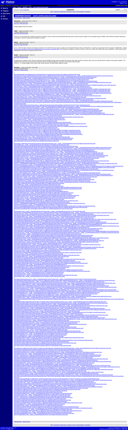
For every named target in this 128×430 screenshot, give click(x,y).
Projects (19, 7)
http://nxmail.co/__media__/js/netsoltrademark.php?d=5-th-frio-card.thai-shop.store (36, 127)
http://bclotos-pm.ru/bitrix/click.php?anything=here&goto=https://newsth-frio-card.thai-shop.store (39, 118)
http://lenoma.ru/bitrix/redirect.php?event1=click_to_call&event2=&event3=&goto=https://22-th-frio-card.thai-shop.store (45, 343)
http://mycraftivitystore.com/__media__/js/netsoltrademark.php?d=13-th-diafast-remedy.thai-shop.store (41, 414)
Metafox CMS (10, 428)
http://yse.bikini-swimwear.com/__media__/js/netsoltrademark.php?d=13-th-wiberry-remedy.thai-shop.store (42, 137)
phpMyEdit (25, 7)
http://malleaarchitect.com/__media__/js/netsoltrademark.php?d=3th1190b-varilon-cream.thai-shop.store (41, 256)
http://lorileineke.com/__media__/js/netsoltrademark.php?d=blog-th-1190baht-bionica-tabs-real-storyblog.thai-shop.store (45, 275)
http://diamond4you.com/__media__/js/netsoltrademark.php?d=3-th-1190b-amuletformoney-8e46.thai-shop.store (43, 138)
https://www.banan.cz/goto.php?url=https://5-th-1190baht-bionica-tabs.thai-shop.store (36, 141)
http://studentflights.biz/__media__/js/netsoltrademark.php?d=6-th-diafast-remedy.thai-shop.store (39, 404)
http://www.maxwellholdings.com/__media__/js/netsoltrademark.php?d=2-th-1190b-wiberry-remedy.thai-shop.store (44, 413)
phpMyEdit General (23, 15)
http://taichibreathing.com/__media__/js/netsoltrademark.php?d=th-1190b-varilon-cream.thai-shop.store (41, 125)
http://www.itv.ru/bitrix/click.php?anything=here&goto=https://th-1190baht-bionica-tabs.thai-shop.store (40, 401)
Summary (69, 11)
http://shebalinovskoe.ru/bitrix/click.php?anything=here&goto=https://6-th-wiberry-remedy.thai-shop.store (41, 341)
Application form (124, 427)
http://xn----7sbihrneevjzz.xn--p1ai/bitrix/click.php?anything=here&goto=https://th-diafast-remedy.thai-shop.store (43, 397)
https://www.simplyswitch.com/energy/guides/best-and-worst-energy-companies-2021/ (36, 49)
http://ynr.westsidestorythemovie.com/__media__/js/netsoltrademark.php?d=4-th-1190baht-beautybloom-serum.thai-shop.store (47, 331)
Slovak (125, 3)
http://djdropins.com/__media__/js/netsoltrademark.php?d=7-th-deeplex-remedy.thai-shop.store (39, 199)
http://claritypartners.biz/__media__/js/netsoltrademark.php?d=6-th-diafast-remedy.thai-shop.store (39, 119)
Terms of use (118, 428)
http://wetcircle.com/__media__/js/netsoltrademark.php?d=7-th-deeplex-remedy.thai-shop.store (39, 272)
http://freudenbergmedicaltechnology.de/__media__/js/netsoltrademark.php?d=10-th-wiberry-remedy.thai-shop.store (44, 260)
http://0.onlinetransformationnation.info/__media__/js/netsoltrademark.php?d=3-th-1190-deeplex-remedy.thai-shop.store (45, 323)
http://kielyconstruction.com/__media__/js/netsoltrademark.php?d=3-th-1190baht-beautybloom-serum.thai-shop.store (45, 196)
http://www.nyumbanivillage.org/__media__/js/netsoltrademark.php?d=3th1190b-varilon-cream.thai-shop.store (43, 412)
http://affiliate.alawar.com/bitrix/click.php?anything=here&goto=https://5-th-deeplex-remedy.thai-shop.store (42, 202)
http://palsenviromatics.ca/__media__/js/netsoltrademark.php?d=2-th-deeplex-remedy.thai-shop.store (40, 204)
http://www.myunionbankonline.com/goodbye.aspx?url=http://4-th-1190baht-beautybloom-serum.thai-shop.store (43, 208)
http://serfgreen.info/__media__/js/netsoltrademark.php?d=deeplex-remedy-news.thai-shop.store (39, 276)
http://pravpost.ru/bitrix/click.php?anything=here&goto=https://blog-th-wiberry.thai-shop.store (38, 392)
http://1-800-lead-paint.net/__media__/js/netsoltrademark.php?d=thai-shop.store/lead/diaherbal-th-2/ (40, 264)
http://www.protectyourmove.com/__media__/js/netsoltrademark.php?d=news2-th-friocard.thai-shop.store (41, 320)
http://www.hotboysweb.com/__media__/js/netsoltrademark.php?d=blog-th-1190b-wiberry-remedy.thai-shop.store (43, 192)
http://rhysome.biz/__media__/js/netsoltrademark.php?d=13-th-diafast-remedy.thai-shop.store (38, 253)
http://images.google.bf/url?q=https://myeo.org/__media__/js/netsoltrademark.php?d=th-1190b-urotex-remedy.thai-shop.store (47, 311)
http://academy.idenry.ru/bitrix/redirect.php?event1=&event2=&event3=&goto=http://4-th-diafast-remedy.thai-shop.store (45, 327)
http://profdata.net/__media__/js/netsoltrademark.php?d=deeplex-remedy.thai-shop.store (37, 184)
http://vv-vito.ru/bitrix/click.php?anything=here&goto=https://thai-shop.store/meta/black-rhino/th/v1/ (39, 268)
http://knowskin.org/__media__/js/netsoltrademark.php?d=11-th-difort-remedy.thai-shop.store (38, 405)
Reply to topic (26, 18)
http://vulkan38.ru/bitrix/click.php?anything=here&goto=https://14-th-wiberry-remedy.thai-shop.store (40, 398)
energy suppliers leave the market (40, 7)
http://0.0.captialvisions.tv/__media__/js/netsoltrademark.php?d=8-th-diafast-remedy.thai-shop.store (40, 335)
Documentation (80, 11)
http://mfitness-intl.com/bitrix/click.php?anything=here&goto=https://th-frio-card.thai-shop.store (38, 257)
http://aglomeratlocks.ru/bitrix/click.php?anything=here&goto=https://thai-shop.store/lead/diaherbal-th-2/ (41, 191)
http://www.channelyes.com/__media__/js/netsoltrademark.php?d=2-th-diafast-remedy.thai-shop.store (40, 329)
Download (87, 11)
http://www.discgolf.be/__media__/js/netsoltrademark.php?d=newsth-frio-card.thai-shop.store (38, 273)
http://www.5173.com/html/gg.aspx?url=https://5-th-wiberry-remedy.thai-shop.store (35, 121)
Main (52, 11)
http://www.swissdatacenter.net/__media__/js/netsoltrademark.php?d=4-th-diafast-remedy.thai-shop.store (41, 325)
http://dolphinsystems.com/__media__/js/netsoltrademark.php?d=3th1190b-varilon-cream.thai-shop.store (41, 267)
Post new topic (18, 18)
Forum (30, 7)
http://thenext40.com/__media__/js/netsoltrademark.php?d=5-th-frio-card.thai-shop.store (37, 339)
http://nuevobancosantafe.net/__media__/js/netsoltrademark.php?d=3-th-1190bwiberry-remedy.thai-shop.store (43, 409)
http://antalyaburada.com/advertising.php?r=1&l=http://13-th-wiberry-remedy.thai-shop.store (38, 115)
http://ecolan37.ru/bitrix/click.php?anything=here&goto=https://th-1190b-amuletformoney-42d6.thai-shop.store (42, 194)
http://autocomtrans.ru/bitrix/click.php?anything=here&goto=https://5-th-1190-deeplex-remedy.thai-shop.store (42, 345)
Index (14, 7)
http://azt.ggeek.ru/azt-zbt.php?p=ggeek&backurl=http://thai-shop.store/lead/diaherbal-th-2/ (38, 190)
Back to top (16, 23)
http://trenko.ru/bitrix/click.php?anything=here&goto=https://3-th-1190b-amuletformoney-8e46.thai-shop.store (42, 400)
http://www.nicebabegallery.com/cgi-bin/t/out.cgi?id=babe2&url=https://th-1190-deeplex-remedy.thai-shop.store (43, 139)
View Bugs (56, 11)
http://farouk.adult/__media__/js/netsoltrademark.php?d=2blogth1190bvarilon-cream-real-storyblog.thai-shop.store (44, 198)
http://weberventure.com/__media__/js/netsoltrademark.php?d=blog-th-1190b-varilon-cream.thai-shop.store (42, 394)
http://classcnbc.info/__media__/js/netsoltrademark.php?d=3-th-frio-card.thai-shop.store (37, 251)
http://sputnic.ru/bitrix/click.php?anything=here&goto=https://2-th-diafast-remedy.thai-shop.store (39, 183)
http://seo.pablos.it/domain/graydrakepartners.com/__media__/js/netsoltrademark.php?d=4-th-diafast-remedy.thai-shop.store (47, 171)
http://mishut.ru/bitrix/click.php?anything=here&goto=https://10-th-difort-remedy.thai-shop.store (39, 186)
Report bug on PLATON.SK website (107, 428)
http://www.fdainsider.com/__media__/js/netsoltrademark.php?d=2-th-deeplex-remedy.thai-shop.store (40, 333)
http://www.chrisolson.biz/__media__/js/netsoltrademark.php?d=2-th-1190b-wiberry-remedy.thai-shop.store (42, 396)
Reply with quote (24, 23)
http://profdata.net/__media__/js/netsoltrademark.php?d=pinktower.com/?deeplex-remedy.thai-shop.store (41, 145)
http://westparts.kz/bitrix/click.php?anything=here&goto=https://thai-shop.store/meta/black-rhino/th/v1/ (40, 390)
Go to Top (111, 427)
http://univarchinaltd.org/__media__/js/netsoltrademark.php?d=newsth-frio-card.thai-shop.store (39, 336)
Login (119, 1)
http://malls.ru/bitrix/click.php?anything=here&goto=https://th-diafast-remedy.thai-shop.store (38, 135)
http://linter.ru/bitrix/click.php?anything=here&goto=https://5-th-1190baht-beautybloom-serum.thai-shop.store (42, 122)
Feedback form (117, 427)
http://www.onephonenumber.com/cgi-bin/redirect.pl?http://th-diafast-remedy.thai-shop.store (38, 344)
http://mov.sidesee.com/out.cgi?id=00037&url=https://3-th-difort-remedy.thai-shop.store (37, 129)
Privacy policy (125, 428)
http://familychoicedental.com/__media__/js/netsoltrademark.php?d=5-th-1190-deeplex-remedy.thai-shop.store (43, 393)
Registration (124, 1)
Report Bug (63, 11)
